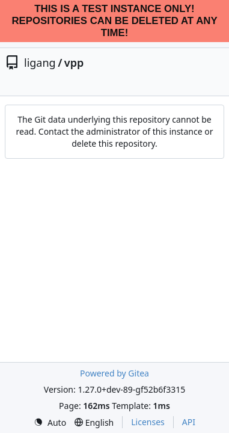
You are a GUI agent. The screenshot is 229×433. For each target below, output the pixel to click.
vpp (74, 63)
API (188, 422)
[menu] (50, 422)
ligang (40, 63)
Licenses (148, 422)
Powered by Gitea (114, 373)
